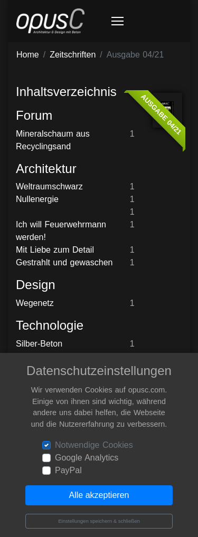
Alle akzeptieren (99, 495)
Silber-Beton (39, 343)
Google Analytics (86, 457)
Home (27, 54)
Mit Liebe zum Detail (55, 249)
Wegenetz (35, 303)
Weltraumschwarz (49, 186)
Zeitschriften (73, 54)
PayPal (68, 470)
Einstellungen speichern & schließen (99, 521)
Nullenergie (37, 199)
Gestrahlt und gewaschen (64, 262)
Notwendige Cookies (94, 444)
